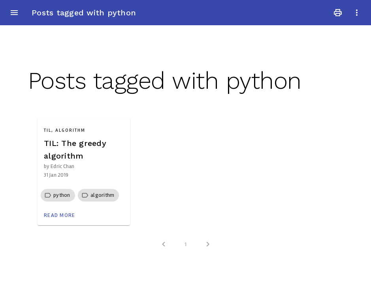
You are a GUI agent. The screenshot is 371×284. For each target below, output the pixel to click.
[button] (61, 195)
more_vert (356, 12)
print (337, 12)
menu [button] (14, 12)
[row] (58, 195)
